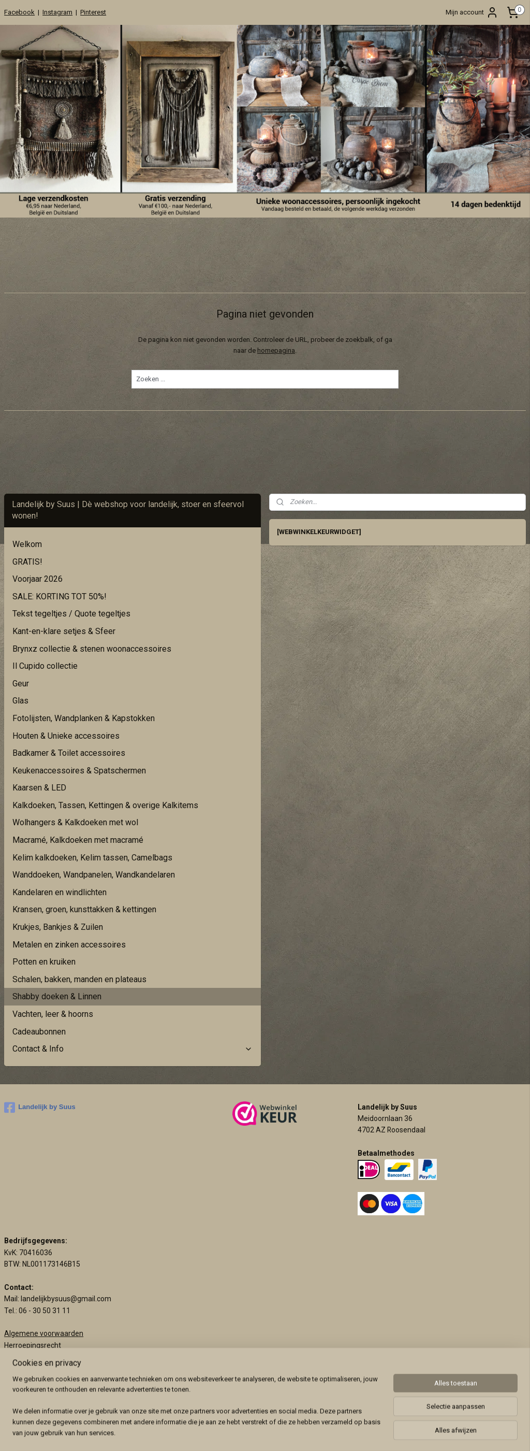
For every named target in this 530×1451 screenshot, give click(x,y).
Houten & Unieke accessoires (66, 736)
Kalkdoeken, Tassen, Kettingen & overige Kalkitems (105, 805)
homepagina (276, 350)
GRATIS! (27, 562)
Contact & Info (132, 1049)
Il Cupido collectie (45, 666)
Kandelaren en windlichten (59, 892)
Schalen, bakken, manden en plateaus (79, 979)
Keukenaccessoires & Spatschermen (79, 770)
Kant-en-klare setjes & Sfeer (63, 631)
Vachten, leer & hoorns (52, 1014)
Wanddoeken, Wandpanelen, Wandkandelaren (93, 875)
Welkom (27, 544)
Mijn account (472, 12)
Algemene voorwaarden (43, 1333)
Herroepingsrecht (32, 1345)
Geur (20, 683)
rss (327, 1432)
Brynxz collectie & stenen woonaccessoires (91, 649)
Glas (20, 701)
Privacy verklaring (33, 1368)
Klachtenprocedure (35, 1357)
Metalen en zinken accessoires (69, 945)
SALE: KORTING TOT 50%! (59, 596)
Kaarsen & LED (39, 788)
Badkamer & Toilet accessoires (68, 753)
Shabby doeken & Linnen (56, 996)
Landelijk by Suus (40, 1107)
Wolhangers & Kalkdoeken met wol (75, 822)
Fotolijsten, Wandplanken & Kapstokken (83, 718)
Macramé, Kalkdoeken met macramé (77, 840)
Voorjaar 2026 (37, 579)
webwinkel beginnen (365, 1432)
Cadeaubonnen (39, 1032)
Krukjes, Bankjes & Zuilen (57, 927)
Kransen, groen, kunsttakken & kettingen (84, 909)
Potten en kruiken (44, 962)
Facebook (19, 12)
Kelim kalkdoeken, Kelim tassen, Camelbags (92, 858)
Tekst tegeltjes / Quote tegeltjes (71, 614)
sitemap (308, 1432)
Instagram (57, 12)
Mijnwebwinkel (452, 1432)
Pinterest (93, 12)
